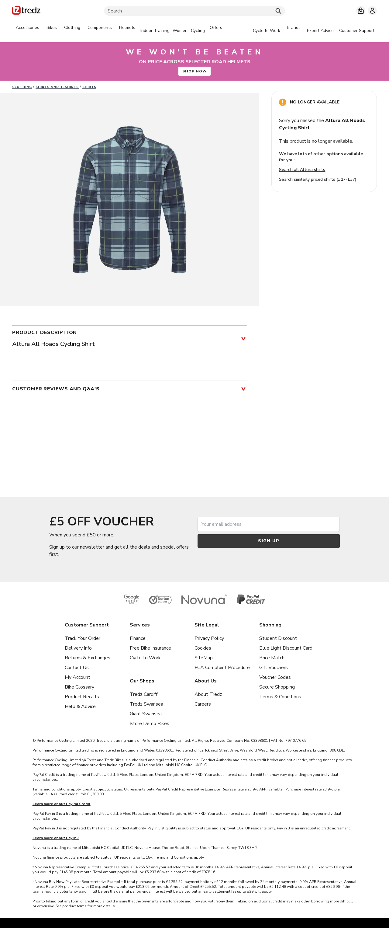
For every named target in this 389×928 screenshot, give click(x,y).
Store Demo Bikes (149, 723)
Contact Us (77, 667)
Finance (138, 638)
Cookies (202, 648)
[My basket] (360, 10)
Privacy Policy (209, 638)
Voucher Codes (275, 677)
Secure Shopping (277, 687)
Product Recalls (82, 696)
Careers (202, 704)
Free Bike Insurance (150, 648)
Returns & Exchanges (87, 657)
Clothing (22, 87)
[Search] (194, 11)
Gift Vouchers (273, 667)
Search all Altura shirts (302, 170)
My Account (77, 677)
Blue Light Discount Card (285, 648)
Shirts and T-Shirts (57, 87)
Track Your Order (82, 638)
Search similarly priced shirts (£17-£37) (317, 179)
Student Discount (278, 638)
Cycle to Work (145, 657)
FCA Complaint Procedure (222, 667)
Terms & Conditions (280, 696)
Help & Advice (80, 706)
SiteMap (203, 657)
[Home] (26, 11)
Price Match (271, 657)
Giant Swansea (146, 713)
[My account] (372, 10)
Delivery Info (78, 648)
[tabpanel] (119, 31)
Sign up (268, 541)
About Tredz (208, 694)
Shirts (89, 87)
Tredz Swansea (146, 704)
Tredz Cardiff (143, 694)
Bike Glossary (79, 687)
